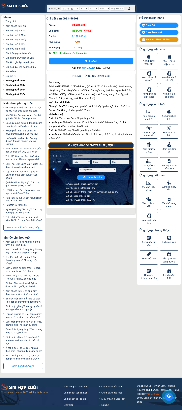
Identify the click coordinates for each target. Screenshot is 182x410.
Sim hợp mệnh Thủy (16, 39)
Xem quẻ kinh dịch (149, 222)
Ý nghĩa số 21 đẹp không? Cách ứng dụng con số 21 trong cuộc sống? (22, 260)
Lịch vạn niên (169, 242)
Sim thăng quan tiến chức (19, 53)
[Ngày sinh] (84, 9)
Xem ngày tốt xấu (148, 243)
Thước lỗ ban (149, 258)
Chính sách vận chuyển (75, 393)
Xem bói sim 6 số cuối (169, 79)
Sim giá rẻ (11, 76)
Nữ (59, 8)
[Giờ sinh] (70, 9)
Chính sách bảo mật (111, 393)
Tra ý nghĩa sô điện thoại (148, 95)
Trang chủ (11, 21)
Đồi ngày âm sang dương (169, 260)
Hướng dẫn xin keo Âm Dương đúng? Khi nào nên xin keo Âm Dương (21, 141)
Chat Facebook (154, 32)
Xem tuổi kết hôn (169, 133)
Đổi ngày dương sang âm (149, 276)
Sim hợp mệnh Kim (15, 30)
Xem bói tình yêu (148, 204)
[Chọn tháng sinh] (101, 162)
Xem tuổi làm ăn (169, 150)
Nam (53, 8)
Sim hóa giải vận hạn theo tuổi (21, 67)
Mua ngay (91, 61)
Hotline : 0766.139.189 (157, 39)
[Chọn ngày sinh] (81, 162)
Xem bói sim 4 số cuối (148, 79)
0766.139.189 (152, 394)
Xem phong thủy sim (16, 26)
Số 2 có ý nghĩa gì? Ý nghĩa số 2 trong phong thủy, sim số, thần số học (23, 340)
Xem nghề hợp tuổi (148, 167)
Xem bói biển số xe (148, 189)
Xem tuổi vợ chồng (149, 150)
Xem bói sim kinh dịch (169, 95)
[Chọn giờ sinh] (97, 170)
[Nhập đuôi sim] (117, 9)
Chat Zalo (151, 25)
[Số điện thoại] (101, 156)
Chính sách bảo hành (112, 386)
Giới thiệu (69, 405)
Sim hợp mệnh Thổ (15, 49)
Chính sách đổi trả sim (75, 399)
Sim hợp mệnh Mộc (15, 35)
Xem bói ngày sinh (169, 188)
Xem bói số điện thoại (169, 63)
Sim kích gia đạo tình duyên (20, 62)
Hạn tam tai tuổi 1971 (16, 205)
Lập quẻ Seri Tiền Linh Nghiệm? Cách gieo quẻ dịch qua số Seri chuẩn (22, 174)
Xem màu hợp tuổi (169, 117)
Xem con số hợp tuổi (149, 117)
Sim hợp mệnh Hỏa (15, 44)
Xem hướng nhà (169, 276)
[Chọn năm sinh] (120, 162)
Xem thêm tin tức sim (23, 366)
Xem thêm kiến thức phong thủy (23, 227)
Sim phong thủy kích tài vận (20, 58)
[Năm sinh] (104, 9)
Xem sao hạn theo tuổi (148, 134)
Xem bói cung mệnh (169, 205)
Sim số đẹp (11, 71)
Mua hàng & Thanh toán (76, 386)
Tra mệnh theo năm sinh (169, 166)
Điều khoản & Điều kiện (113, 399)
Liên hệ (105, 405)
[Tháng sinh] (93, 9)
